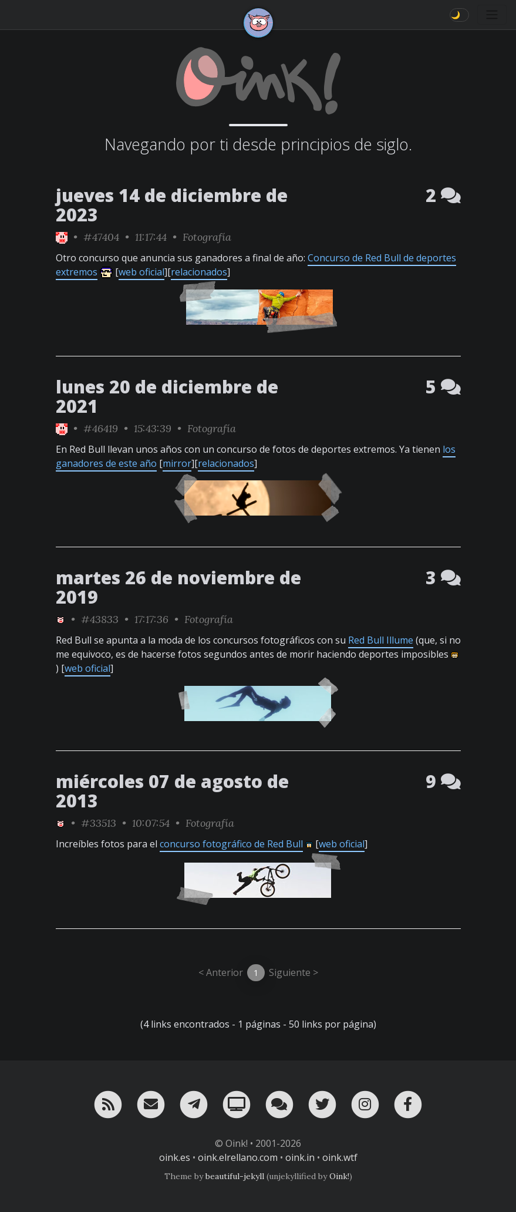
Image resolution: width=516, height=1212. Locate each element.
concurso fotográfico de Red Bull (231, 843)
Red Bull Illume (380, 640)
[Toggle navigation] (492, 15)
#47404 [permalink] (101, 237)
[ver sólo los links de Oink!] (62, 237)
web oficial (141, 271)
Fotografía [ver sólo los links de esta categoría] (207, 237)
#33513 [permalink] (98, 823)
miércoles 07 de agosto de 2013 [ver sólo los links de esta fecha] (172, 791)
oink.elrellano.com (238, 1157)
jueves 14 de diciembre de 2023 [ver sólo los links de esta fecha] (172, 205)
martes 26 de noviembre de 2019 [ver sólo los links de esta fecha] (178, 587)
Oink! (339, 1176)
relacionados (199, 271)
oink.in (300, 1157)
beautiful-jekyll (234, 1176)
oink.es (174, 1157)
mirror (177, 463)
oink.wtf (340, 1157)
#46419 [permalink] (100, 428)
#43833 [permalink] (100, 619)
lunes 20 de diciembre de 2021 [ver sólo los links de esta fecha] (167, 396)
